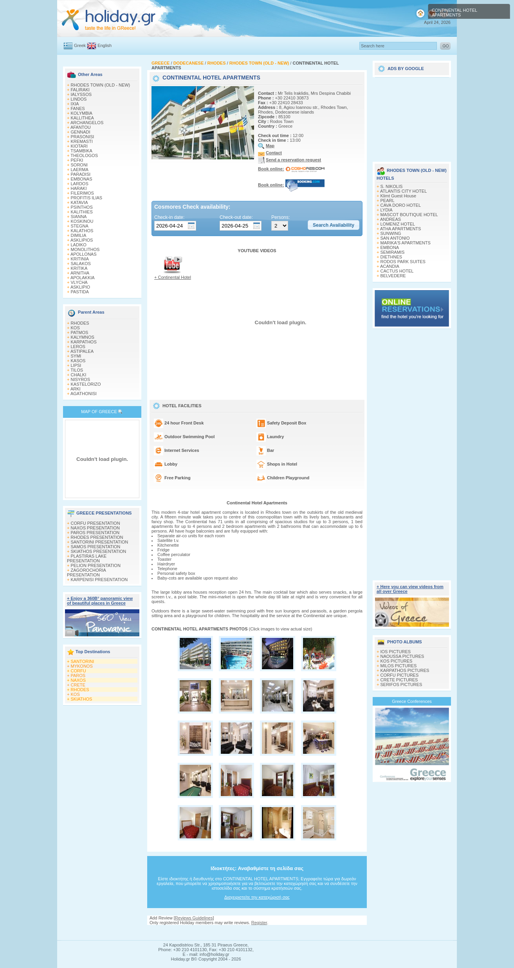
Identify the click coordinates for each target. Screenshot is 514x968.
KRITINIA (80, 258)
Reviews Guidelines (194, 918)
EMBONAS (81, 179)
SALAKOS (81, 263)
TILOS (76, 370)
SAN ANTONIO (395, 238)
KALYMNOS (82, 337)
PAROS (78, 675)
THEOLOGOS (84, 155)
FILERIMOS (82, 193)
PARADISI (81, 174)
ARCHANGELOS (86, 122)
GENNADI (80, 132)
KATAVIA (79, 202)
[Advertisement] (257, 932)
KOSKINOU (82, 221)
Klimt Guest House (399, 195)
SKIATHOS (81, 699)
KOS (75, 327)
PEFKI (77, 160)
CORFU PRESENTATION (95, 523)
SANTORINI (82, 661)
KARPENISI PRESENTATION (99, 579)
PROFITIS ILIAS (87, 197)
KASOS (78, 360)
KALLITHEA (82, 118)
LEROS (78, 346)
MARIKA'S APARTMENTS (406, 242)
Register (259, 922)
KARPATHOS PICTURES (405, 670)
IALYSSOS (81, 94)
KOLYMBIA (81, 113)
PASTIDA (80, 291)
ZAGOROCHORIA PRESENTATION (86, 572)
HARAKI (79, 188)
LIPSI (76, 365)
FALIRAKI (80, 89)
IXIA (75, 103)
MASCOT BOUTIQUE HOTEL (409, 214)
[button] (333, 225)
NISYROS (80, 379)
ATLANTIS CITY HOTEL (403, 191)
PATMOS (79, 332)
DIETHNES (391, 257)
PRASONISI (82, 136)
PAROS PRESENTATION (95, 532)
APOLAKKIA (82, 277)
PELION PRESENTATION (96, 565)
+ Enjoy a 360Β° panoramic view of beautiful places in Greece (100, 600)
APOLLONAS (83, 254)
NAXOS (78, 680)
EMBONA (390, 247)
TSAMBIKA (81, 150)
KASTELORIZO (86, 384)
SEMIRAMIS (393, 252)
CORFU (78, 670)
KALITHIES (82, 211)
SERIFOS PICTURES (401, 684)
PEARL (388, 200)
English (104, 45)
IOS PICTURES (396, 651)
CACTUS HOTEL (397, 271)
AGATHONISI (83, 393)
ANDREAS (390, 219)
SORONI (79, 165)
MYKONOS (82, 666)
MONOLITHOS (85, 249)
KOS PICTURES (397, 661)
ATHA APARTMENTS (400, 228)
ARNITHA (79, 273)
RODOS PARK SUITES (403, 261)
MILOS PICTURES (399, 665)
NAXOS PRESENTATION (95, 528)
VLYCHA (79, 282)
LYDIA (387, 210)
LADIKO (79, 244)
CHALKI (79, 374)
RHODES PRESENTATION (97, 537)
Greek (80, 45)
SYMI (76, 356)
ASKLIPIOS (81, 240)
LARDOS (79, 183)
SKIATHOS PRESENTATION (98, 551)
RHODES (80, 323)
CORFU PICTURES (400, 675)
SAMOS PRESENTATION (96, 546)
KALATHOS (82, 230)
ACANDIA (389, 266)
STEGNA (79, 226)
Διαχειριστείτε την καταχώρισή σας (257, 897)
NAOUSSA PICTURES (402, 656)
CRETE (78, 685)
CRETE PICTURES (399, 679)
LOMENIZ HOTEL (398, 224)
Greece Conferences (412, 701)
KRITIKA (79, 268)
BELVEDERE (393, 275)
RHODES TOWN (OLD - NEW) (100, 85)
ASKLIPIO (80, 287)
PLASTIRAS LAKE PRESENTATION (86, 558)
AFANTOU (80, 127)
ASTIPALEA (82, 351)
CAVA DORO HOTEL (401, 205)
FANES (78, 108)
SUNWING (391, 233)
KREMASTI (82, 141)
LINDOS (79, 99)
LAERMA (79, 169)
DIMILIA (79, 235)
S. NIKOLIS (392, 186)
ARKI (75, 388)
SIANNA (79, 216)
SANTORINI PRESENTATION (99, 542)
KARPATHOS (84, 342)
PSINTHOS (82, 207)
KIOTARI (79, 146)
